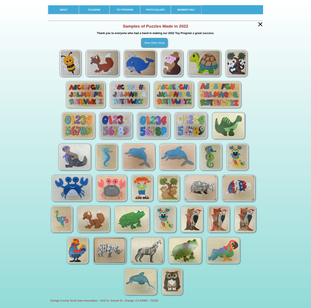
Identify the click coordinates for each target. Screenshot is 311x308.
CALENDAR (94, 10)
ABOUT (63, 10)
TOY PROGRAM (125, 10)
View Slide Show (154, 42)
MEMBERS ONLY (186, 10)
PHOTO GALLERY (155, 10)
